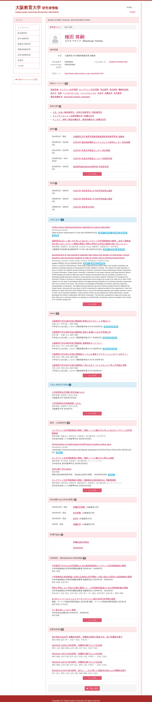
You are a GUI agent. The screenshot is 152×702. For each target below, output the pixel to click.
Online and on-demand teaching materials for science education (81, 227)
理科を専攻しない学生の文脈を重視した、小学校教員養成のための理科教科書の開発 (90, 588)
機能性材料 (124, 89)
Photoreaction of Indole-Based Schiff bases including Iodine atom (81, 444)
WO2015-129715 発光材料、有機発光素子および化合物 (77, 662)
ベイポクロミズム (71, 93)
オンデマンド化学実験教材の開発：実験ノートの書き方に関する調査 (83, 458)
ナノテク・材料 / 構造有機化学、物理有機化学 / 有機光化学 (79, 119)
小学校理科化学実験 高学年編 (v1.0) (68, 392)
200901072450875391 (118, 62)
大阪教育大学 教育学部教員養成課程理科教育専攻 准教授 (98, 136)
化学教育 (118, 93)
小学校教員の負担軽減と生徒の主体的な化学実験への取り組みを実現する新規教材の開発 (92, 577)
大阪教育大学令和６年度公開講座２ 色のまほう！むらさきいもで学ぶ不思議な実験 (89, 365)
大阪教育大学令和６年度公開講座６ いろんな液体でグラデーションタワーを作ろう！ (90, 354)
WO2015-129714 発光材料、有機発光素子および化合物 (77, 653)
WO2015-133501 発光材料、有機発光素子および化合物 (77, 645)
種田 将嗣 (75, 36)
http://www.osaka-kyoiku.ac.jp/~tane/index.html (84, 73)
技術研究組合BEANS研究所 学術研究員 (90, 166)
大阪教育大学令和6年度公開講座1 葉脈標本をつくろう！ (77, 343)
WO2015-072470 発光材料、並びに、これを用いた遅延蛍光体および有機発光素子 (89, 670)
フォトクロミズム (88, 93)
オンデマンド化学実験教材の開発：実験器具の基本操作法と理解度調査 (84, 480)
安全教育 (104, 89)
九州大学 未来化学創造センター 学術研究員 (92, 158)
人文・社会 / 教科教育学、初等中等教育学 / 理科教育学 (77, 112)
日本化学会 (78, 548)
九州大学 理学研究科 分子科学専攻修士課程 (92, 199)
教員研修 (55, 89)
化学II (75, 518)
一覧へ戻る (92, 688)
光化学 (100, 93)
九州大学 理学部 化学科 (83, 207)
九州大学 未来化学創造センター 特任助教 (91, 150)
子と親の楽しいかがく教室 (64, 610)
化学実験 (77, 513)
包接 (60, 93)
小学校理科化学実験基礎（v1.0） (67, 403)
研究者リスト (55, 27)
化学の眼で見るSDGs (61, 469)
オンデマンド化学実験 (89, 89)
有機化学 (108, 93)
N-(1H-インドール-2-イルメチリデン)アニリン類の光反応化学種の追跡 (83, 599)
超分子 (54, 93)
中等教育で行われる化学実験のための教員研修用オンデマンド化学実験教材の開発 (89, 566)
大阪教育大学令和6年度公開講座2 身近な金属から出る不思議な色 (81, 332)
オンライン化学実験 (69, 89)
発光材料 (113, 89)
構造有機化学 (57, 97)
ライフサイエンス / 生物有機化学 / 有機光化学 (73, 116)
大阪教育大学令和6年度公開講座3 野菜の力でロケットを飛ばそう (81, 321)
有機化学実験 (79, 507)
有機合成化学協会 (81, 542)
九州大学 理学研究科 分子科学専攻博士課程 (92, 191)
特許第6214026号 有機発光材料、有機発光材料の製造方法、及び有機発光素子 (87, 637)
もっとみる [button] (92, 174)
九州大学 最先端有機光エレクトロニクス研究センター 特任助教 (101, 142)
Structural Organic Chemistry (77, 97)
